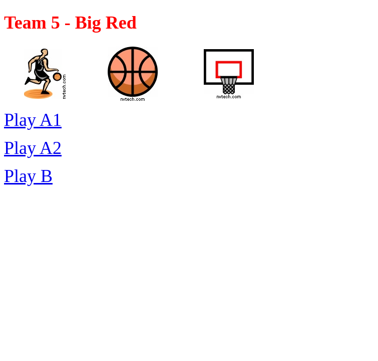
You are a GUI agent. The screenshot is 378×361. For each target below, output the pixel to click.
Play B (28, 176)
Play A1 (33, 120)
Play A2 (33, 148)
